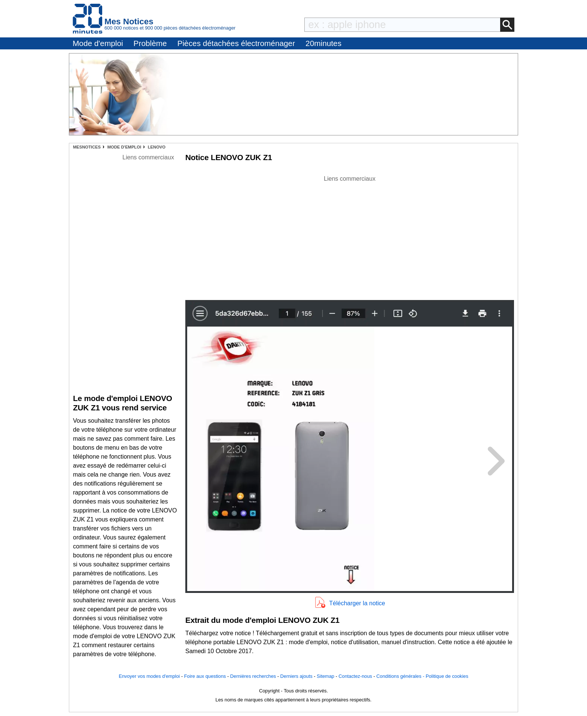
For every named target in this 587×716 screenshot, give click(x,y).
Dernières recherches (253, 676)
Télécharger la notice (357, 603)
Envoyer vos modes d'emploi (149, 676)
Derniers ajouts (296, 676)
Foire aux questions (205, 676)
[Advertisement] (350, 235)
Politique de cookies (447, 676)
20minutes (323, 43)
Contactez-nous (355, 676)
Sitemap (325, 676)
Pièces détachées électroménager (236, 43)
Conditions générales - (401, 676)
